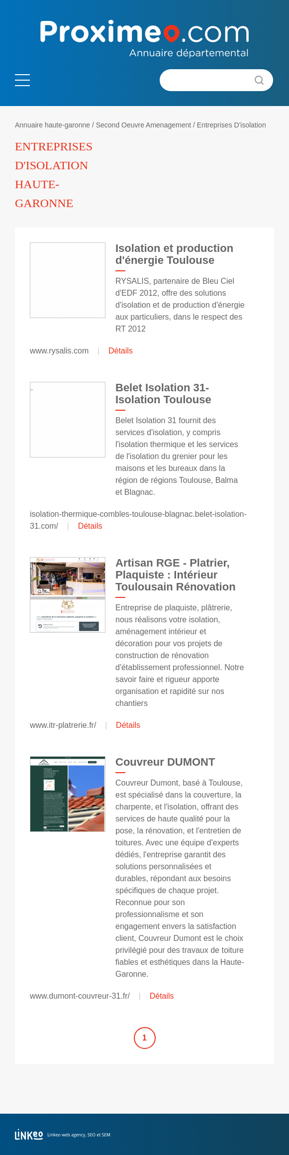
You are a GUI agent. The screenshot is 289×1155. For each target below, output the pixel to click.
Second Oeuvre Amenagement (143, 125)
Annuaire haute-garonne (52, 125)
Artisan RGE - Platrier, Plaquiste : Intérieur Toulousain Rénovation (175, 575)
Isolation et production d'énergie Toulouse (174, 254)
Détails (120, 350)
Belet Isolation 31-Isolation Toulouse (163, 393)
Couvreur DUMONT (165, 762)
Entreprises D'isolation (231, 125)
